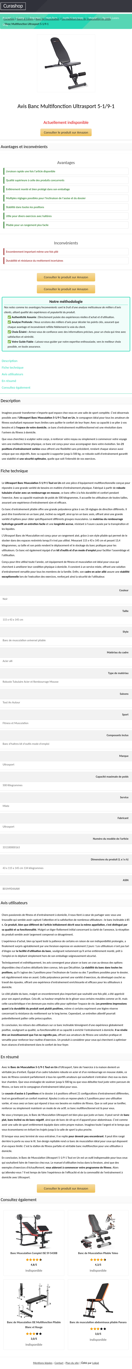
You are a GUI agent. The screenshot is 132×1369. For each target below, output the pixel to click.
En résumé (9, 381)
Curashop (9, 19)
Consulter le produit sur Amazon (66, 132)
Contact (59, 1363)
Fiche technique (12, 367)
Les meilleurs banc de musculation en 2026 (86, 19)
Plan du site (72, 1363)
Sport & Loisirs (111, 18)
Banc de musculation (47, 19)
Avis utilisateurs (12, 374)
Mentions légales (42, 1363)
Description (9, 361)
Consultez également (16, 387)
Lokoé (95, 1363)
